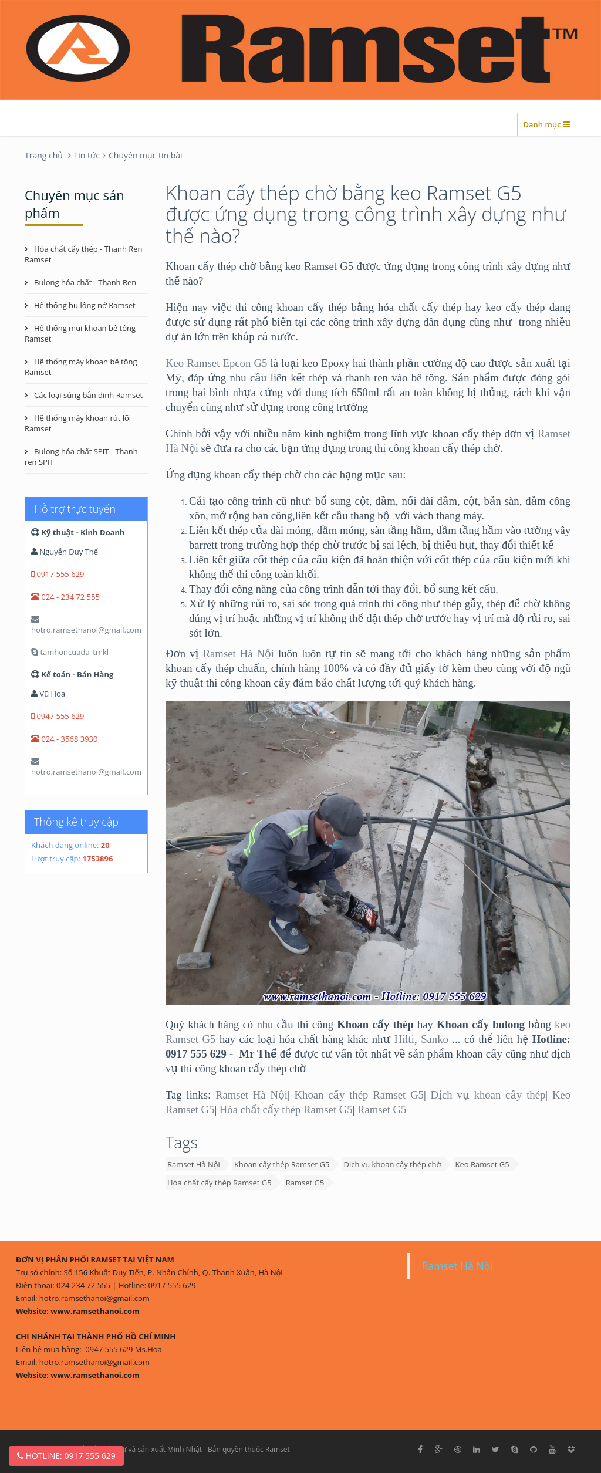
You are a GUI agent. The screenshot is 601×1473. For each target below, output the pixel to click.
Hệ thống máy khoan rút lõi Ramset (78, 423)
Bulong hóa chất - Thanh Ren (85, 282)
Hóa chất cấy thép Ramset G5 (286, 1109)
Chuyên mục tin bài (146, 155)
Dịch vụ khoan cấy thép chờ (392, 1164)
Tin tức (87, 155)
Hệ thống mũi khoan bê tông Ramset (80, 333)
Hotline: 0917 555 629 (66, 1455)
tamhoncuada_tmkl (70, 652)
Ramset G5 (381, 1109)
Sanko (434, 1039)
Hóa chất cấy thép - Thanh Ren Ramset (84, 254)
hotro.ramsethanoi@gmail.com (86, 625)
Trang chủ (44, 155)
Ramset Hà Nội (238, 653)
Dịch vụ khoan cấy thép (488, 1095)
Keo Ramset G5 (482, 1164)
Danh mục (547, 124)
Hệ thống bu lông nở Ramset (85, 305)
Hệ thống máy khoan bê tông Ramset (81, 366)
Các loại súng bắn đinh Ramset (88, 395)
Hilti (404, 1039)
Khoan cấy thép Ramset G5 (359, 1095)
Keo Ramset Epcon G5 (216, 363)
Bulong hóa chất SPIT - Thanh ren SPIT (81, 456)
